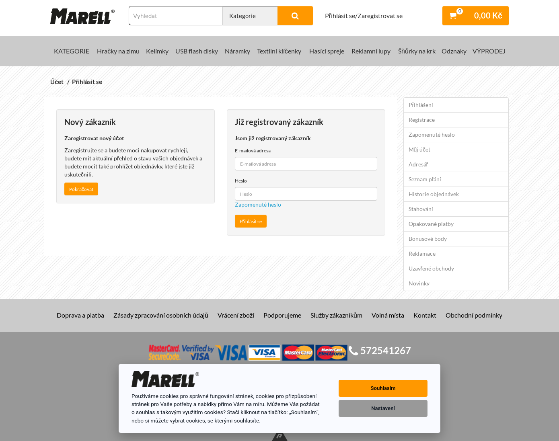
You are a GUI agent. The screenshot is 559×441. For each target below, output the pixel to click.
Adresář (418, 164)
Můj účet (420, 149)
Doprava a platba (80, 315)
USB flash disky (196, 51)
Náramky (237, 51)
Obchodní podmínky (474, 315)
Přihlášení (421, 104)
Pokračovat (81, 189)
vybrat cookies (187, 420)
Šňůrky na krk (417, 51)
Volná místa (388, 315)
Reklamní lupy (370, 51)
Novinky (419, 283)
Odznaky (454, 51)
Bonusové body (428, 238)
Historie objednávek (434, 194)
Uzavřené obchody (431, 268)
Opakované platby (431, 223)
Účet (57, 81)
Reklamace (422, 253)
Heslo (241, 181)
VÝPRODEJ (489, 51)
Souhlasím (383, 388)
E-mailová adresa (253, 151)
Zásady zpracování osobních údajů (160, 315)
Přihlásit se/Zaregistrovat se (364, 15)
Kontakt (424, 315)
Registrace (422, 119)
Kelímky (157, 51)
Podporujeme (282, 315)
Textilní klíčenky (279, 51)
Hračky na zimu (118, 51)
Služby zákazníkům (336, 315)
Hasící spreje (326, 51)
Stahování (421, 208)
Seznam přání (425, 179)
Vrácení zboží (236, 315)
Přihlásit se (87, 81)
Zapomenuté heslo (258, 204)
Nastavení (383, 408)
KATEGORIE (71, 51)
